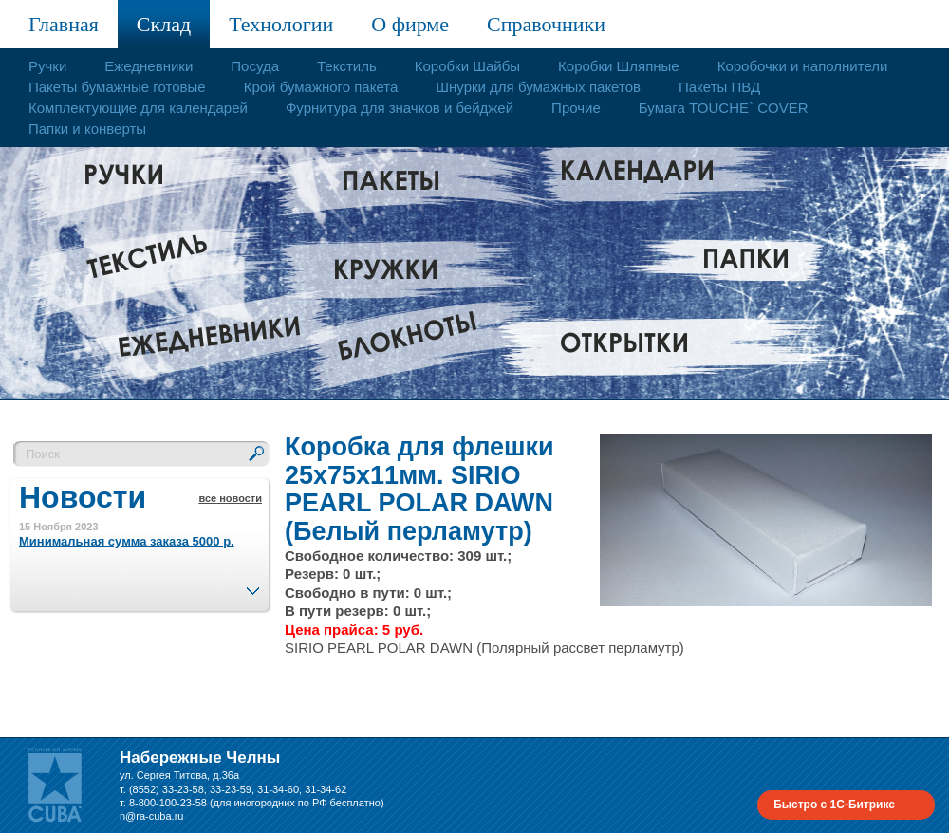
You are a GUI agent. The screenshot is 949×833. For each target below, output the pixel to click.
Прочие (576, 108)
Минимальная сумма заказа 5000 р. (126, 541)
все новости (230, 498)
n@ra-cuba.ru (151, 816)
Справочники (546, 24)
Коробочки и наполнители (802, 66)
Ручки (47, 66)
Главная (63, 24)
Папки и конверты (87, 128)
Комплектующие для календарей (138, 108)
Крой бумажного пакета (321, 87)
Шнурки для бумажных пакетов (538, 87)
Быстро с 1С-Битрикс (834, 804)
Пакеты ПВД (719, 87)
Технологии (281, 24)
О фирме (410, 24)
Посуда (255, 66)
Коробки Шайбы (467, 66)
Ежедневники (148, 66)
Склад (164, 24)
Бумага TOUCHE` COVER (724, 108)
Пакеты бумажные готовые (117, 87)
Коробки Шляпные (618, 66)
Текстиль (347, 66)
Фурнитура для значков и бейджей (399, 108)
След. (252, 585)
